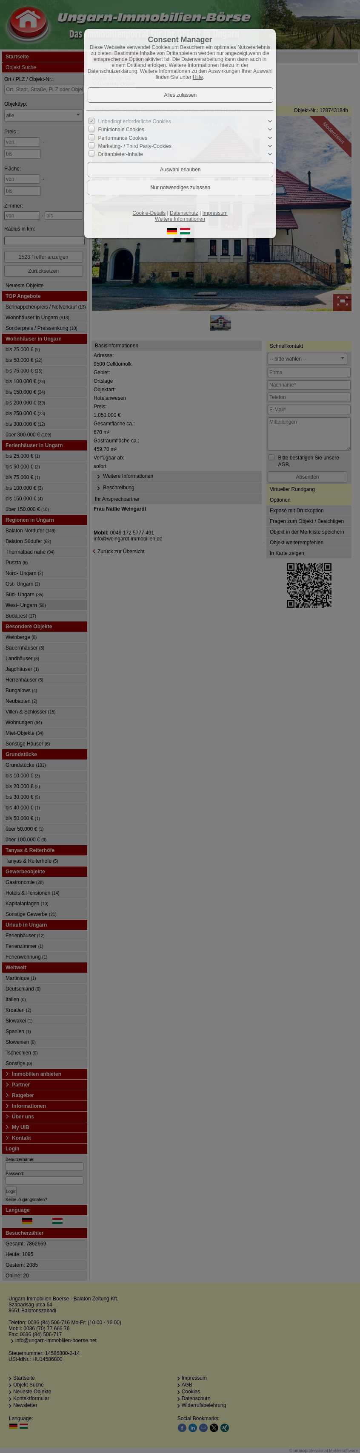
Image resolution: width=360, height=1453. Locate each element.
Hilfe (198, 77)
